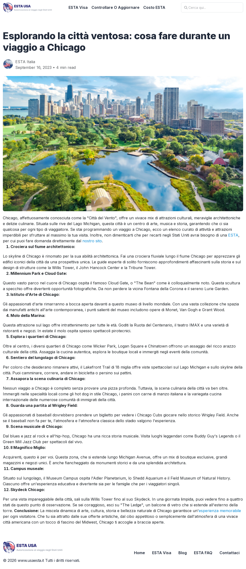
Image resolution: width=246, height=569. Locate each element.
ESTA (233, 235)
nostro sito (92, 240)
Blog (182, 552)
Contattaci (229, 552)
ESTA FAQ (203, 552)
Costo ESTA (154, 7)
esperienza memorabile (220, 510)
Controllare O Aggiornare (115, 7)
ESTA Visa (78, 7)
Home (139, 552)
